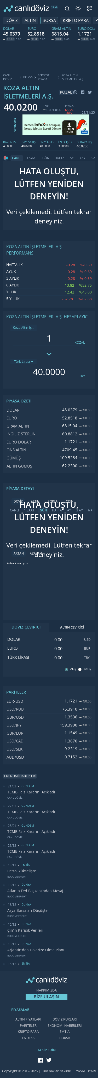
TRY (82, 376)
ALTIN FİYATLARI (28, 1019)
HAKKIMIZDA (46, 990)
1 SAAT (32, 158)
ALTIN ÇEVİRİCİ (72, 627)
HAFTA (60, 158)
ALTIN (30, 20)
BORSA (49, 20)
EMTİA (65, 1032)
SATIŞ (87, 669)
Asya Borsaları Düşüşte (27, 910)
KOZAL (79, 342)
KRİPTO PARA (76, 20)
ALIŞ (73, 669)
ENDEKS (28, 1038)
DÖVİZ (11, 20)
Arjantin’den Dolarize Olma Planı (35, 950)
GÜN (45, 158)
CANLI (16, 158)
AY (72, 158)
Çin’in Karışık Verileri (25, 930)
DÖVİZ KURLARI (65, 1019)
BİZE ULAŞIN (46, 996)
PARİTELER (28, 1026)
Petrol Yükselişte (21, 871)
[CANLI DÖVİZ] (26, 8)
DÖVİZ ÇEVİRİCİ (26, 627)
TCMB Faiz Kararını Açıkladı (31, 792)
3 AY (82, 158)
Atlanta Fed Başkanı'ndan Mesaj (35, 891)
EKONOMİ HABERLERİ (65, 1026)
